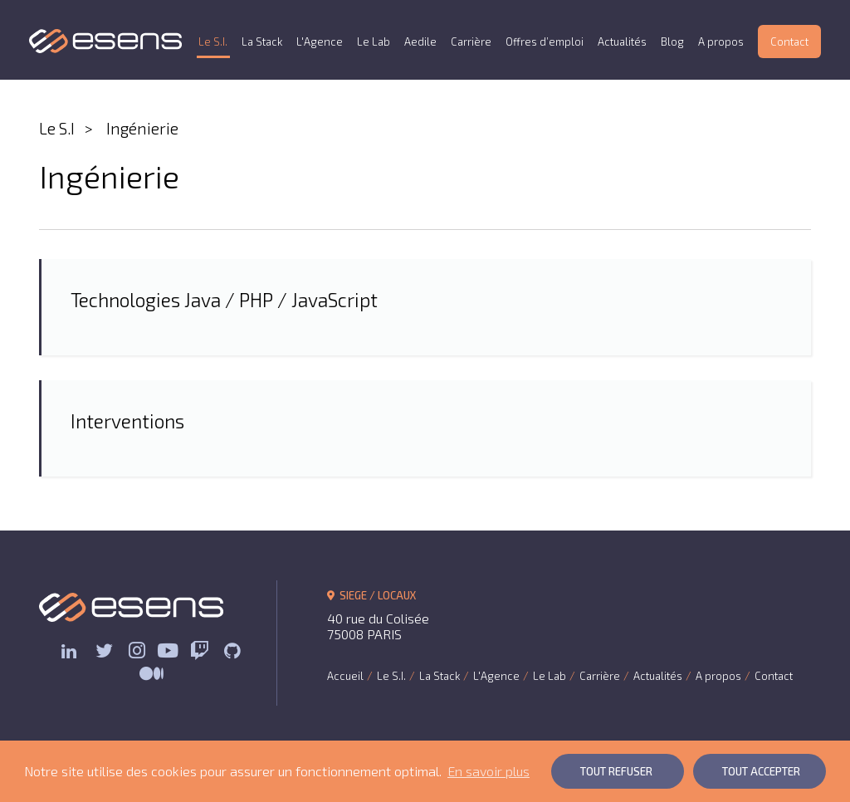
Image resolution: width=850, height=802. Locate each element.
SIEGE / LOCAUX (371, 595)
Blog (672, 41)
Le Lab (373, 41)
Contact (789, 41)
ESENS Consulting (106, 41)
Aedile (420, 41)
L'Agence (319, 41)
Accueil (345, 675)
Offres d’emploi (545, 41)
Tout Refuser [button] (616, 771)
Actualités (622, 41)
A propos (721, 41)
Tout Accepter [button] (761, 771)
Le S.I (57, 128)
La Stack (262, 41)
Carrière (471, 41)
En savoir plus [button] (488, 771)
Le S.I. (212, 41)
